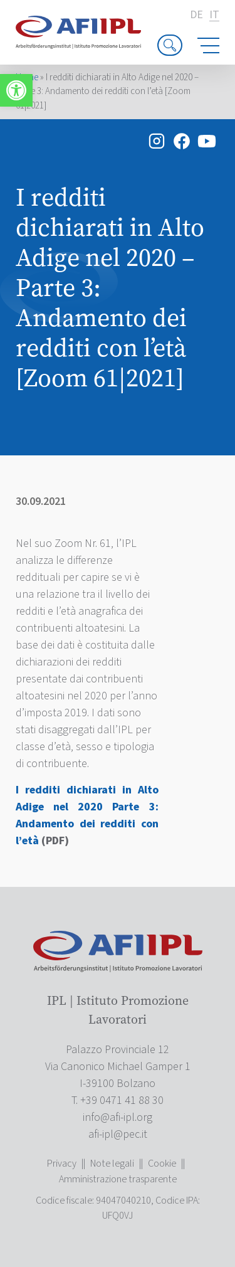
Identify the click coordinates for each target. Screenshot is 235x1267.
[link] (16, 90)
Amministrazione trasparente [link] (118, 1179)
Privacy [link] (61, 1163)
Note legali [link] (112, 1163)
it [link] (214, 15)
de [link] (196, 15)
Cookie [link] (162, 1163)
